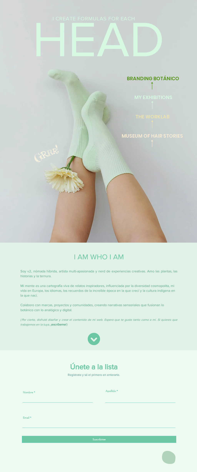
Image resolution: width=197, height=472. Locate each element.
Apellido (111, 391)
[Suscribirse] (99, 439)
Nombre (28, 392)
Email (26, 417)
